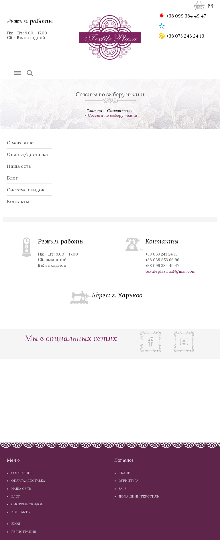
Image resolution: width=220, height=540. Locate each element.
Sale (123, 489)
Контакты (18, 201)
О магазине (20, 142)
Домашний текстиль (139, 496)
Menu (16, 70)
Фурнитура (128, 481)
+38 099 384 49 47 (182, 16)
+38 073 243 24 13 (181, 36)
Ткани (124, 473)
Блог (12, 178)
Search (29, 73)
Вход (15, 524)
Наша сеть (19, 166)
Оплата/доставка (27, 154)
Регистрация (23, 532)
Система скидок (25, 189)
